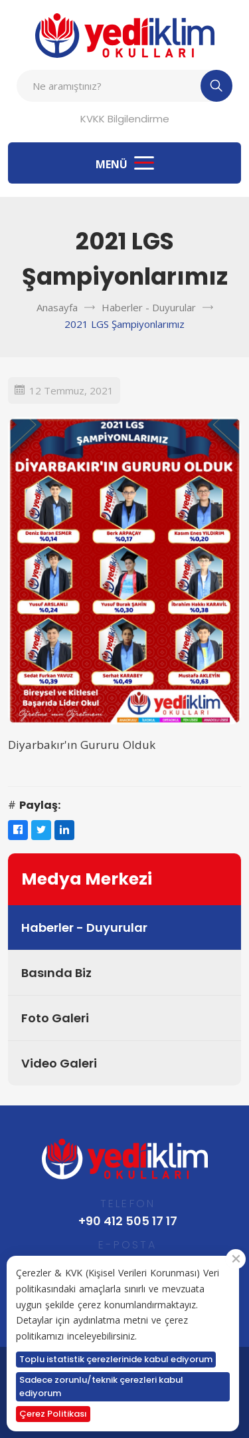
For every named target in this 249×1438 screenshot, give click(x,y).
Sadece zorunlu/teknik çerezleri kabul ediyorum (101, 1386)
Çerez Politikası (53, 1413)
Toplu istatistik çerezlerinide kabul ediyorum (115, 1359)
